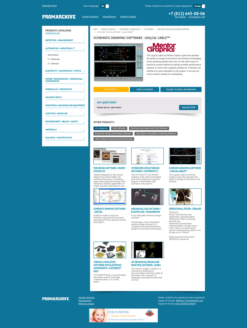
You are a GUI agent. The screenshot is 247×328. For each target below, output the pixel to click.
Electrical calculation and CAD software (149, 128)
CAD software (119, 128)
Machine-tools (53, 97)
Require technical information (181, 89)
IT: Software (53, 64)
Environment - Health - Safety (61, 121)
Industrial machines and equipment (65, 105)
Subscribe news (49, 5)
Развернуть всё (52, 33)
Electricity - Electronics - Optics (63, 71)
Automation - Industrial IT (59, 48)
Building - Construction (58, 138)
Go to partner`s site (197, 17)
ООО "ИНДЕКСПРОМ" (185, 304)
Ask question (180, 17)
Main (95, 29)
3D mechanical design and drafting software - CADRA (146, 263)
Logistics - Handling (56, 113)
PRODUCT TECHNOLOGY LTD (189, 300)
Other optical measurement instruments (113, 139)
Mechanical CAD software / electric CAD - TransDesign (146, 210)
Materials (51, 129)
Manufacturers (109, 16)
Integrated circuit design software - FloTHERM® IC (145, 169)
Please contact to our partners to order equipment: (168, 6)
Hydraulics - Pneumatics (58, 89)
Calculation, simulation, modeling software (156, 133)
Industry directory (90, 16)
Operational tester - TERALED (185, 208)
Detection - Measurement (59, 40)
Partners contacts (128, 16)
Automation (53, 55)
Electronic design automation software (173, 29)
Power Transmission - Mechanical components (64, 80)
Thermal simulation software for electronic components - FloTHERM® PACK (107, 266)
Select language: (91, 6)
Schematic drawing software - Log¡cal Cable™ (185, 169)
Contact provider (144, 89)
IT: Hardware (54, 59)
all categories (101, 128)
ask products (111, 89)
